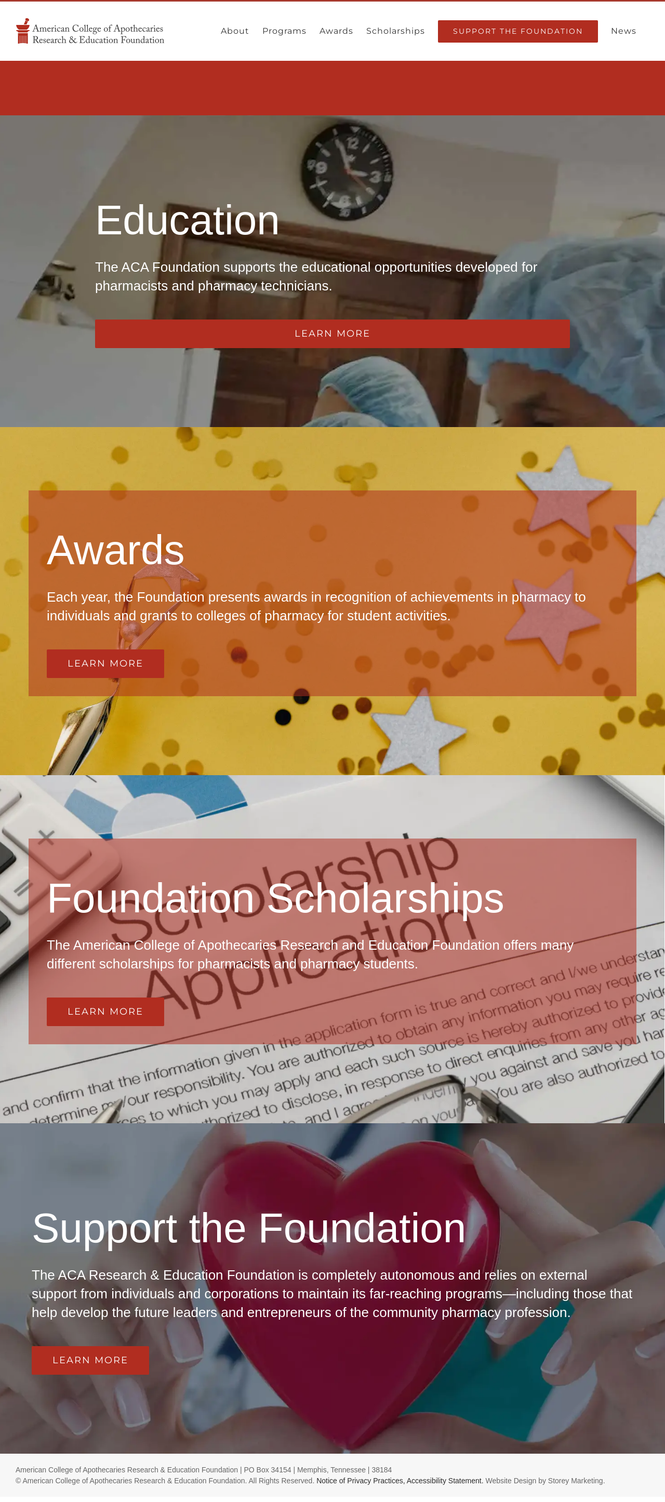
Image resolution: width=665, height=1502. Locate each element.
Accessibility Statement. (445, 1481)
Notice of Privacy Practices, (360, 1481)
